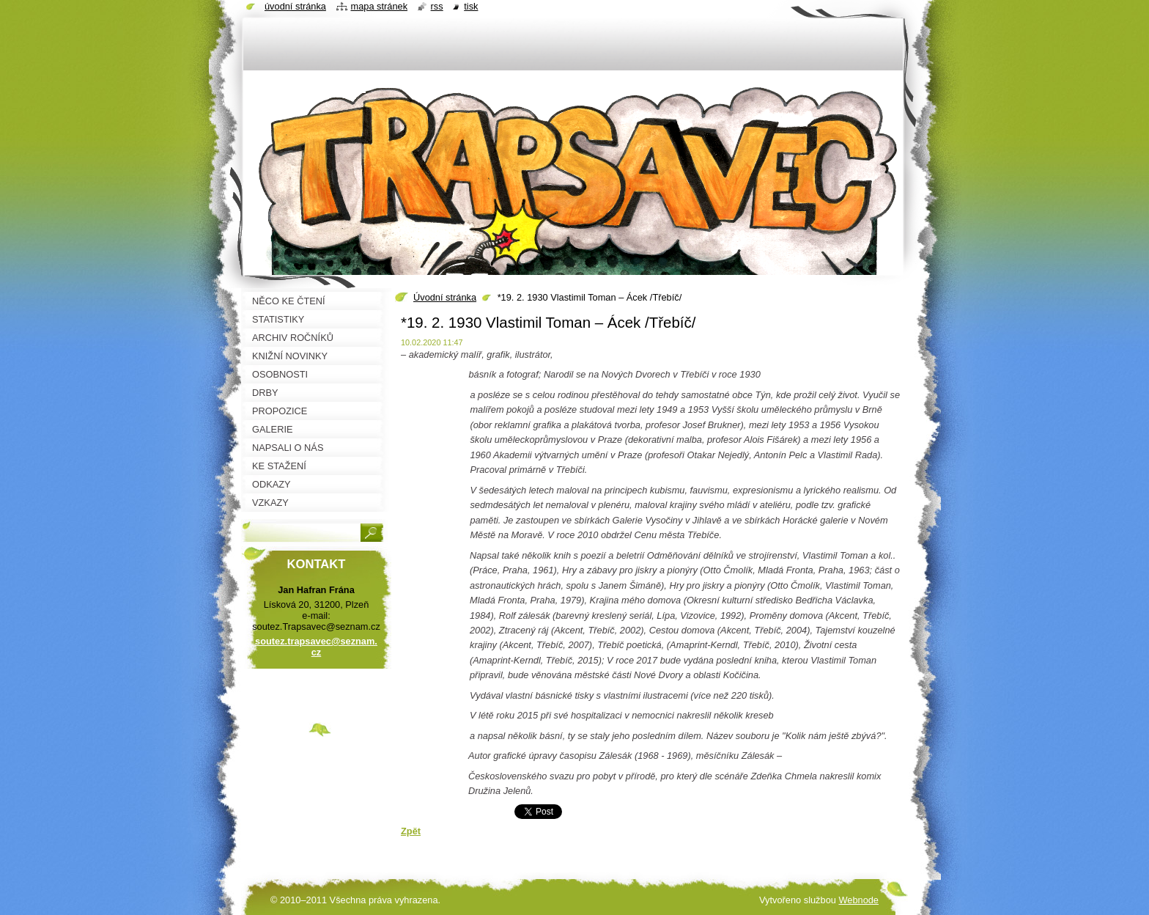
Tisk (471, 6)
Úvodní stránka (444, 297)
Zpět (411, 831)
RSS (437, 6)
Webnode (858, 899)
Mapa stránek (379, 6)
